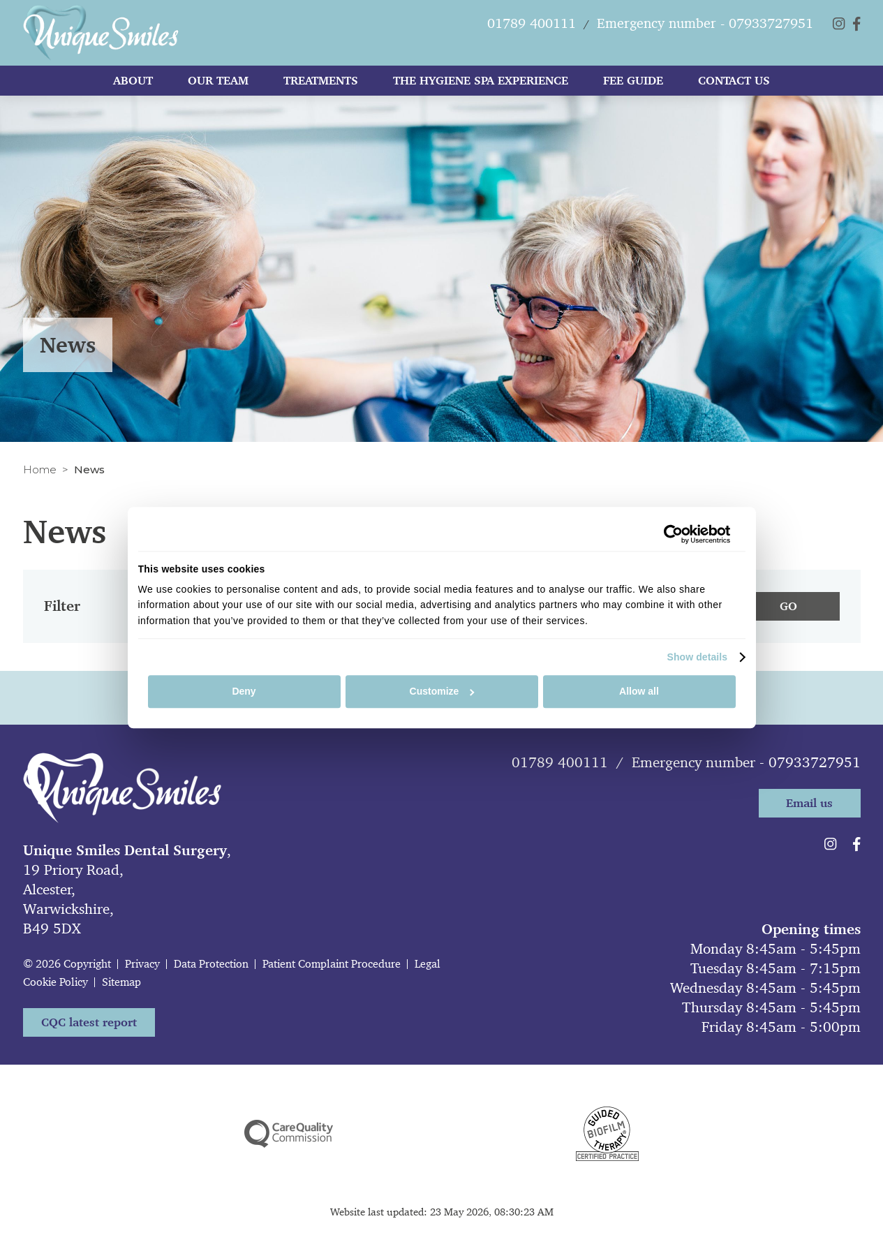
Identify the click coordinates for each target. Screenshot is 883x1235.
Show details (697, 657)
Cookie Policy (55, 982)
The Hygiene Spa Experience (480, 84)
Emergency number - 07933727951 (746, 762)
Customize (442, 691)
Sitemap (121, 982)
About (133, 84)
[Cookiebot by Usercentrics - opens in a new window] (670, 534)
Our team (218, 84)
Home (40, 469)
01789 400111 (560, 762)
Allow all (639, 691)
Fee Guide (633, 84)
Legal (427, 963)
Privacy (142, 963)
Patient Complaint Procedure (331, 963)
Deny (243, 691)
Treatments (320, 84)
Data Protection (211, 963)
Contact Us (734, 84)
